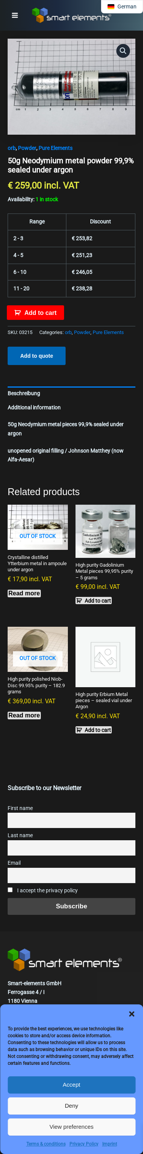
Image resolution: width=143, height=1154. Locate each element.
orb (12, 148)
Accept (71, 1084)
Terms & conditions (46, 1144)
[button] (131, 1014)
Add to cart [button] (98, 601)
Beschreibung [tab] (24, 393)
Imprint (109, 1144)
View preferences (72, 1126)
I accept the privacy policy (43, 890)
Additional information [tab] (34, 407)
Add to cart (40, 313)
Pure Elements (55, 148)
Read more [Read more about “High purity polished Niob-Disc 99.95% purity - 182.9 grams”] (24, 715)
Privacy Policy (83, 1144)
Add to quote (36, 356)
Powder (27, 148)
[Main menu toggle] (15, 15)
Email (14, 863)
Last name (20, 835)
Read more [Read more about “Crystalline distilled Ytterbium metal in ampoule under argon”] (24, 593)
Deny (71, 1105)
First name (20, 808)
